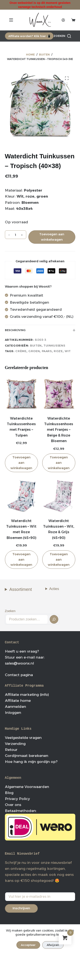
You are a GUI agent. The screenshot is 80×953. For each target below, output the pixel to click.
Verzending (15, 743)
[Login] (63, 20)
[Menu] (11, 20)
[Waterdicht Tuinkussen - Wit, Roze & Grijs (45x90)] (58, 496)
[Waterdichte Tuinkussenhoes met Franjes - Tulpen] (21, 393)
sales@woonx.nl (19, 663)
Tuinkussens (54, 345)
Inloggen (13, 712)
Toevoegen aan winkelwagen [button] (21, 462)
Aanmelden (15, 706)
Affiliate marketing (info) (27, 694)
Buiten (36, 345)
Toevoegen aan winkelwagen (51, 237)
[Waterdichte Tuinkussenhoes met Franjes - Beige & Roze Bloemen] (58, 393)
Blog (9, 793)
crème (20, 351)
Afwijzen (53, 945)
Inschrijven (21, 908)
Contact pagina (19, 675)
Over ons (13, 805)
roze (58, 351)
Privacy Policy (17, 799)
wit (68, 351)
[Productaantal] (15, 234)
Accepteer (28, 945)
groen (34, 351)
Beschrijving (40, 330)
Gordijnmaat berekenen (26, 755)
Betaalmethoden (20, 811)
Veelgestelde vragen (23, 737)
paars (47, 351)
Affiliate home (18, 700)
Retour (11, 749)
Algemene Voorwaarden (27, 787)
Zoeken (10, 611)
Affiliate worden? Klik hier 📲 (29, 36)
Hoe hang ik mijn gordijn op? (31, 761)
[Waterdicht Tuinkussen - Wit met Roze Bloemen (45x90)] (21, 496)
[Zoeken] (62, 36)
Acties (54, 589)
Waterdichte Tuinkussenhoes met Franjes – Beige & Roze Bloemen (58, 429)
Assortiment (20, 589)
